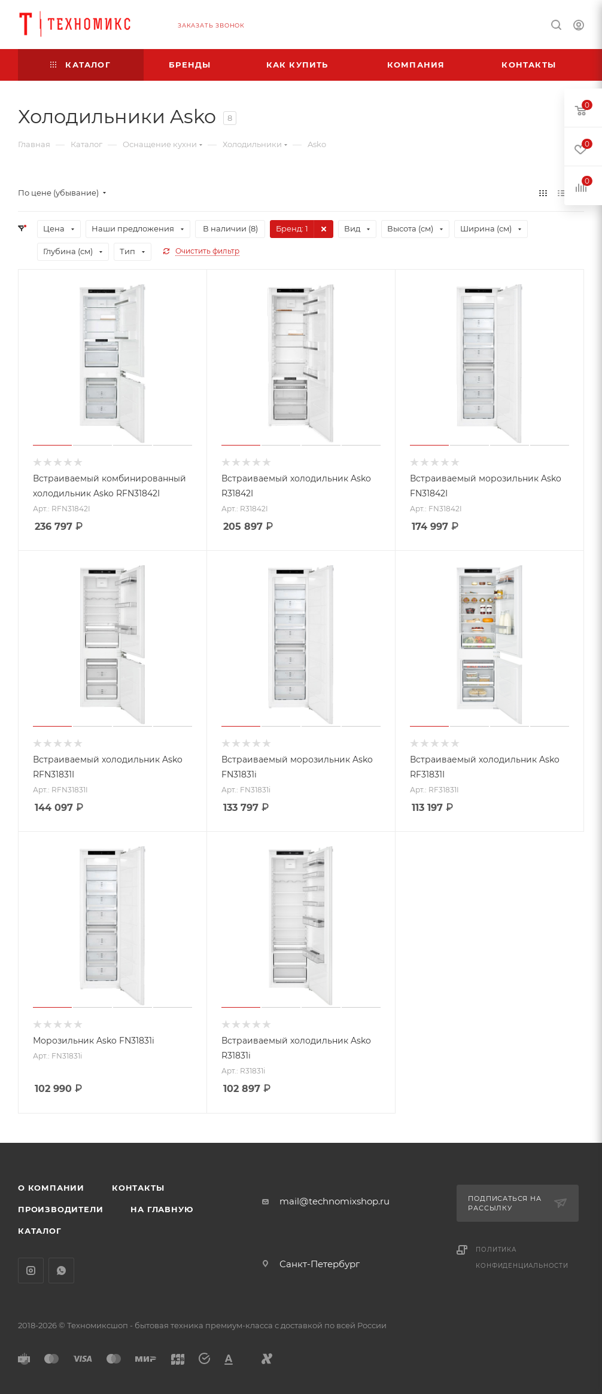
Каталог (40, 1231)
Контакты (138, 1187)
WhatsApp (61, 1270)
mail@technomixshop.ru (334, 1201)
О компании (51, 1187)
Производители (60, 1209)
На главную (161, 1209)
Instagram (31, 1270)
